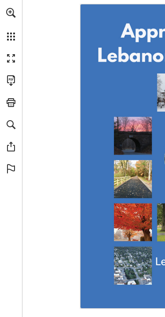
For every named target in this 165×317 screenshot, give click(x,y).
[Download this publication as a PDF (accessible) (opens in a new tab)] (11, 81)
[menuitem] (11, 24)
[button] (11, 13)
